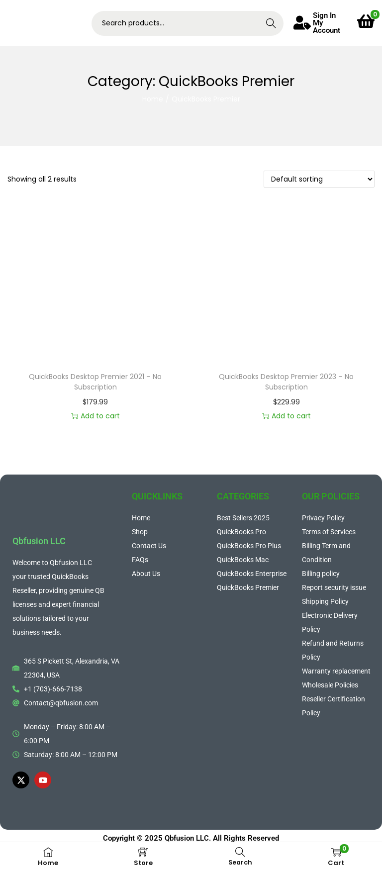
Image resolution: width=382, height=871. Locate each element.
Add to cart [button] (95, 416)
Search (271, 23)
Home (152, 99)
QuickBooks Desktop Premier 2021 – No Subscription (95, 382)
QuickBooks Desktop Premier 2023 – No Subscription (286, 382)
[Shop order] (319, 179)
